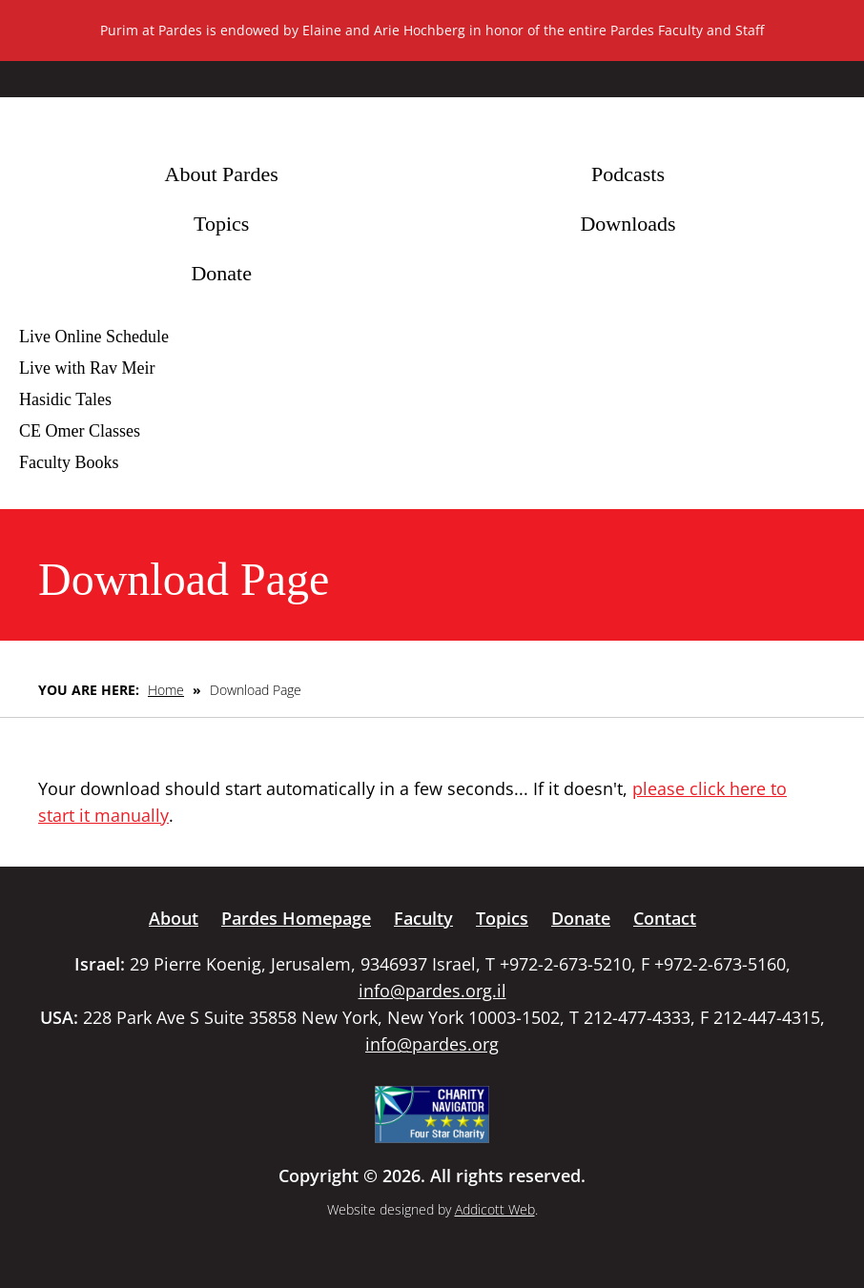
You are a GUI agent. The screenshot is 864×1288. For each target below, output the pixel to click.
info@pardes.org (432, 1043)
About (173, 918)
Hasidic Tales (65, 399)
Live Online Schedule (94, 336)
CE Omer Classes (79, 430)
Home (166, 690)
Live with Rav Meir (86, 368)
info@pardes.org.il (432, 990)
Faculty (423, 918)
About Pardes (221, 174)
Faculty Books (69, 462)
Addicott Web (495, 1209)
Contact (664, 918)
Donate (221, 273)
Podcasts (628, 174)
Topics (221, 223)
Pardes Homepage (296, 918)
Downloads (627, 223)
